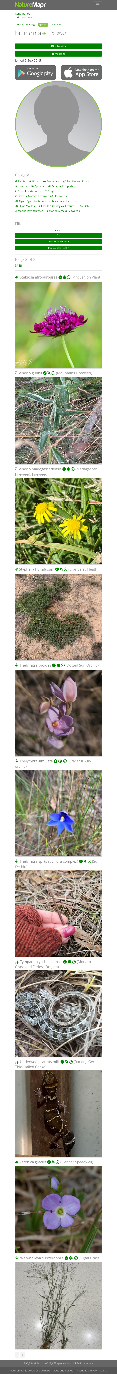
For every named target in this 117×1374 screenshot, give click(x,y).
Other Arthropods (62, 186)
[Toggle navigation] (97, 4)
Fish (86, 206)
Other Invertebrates (29, 191)
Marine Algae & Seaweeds (64, 210)
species (43, 24)
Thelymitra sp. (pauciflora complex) (49, 861)
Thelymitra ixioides (35, 665)
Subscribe (58, 46)
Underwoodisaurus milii (40, 1061)
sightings (31, 24)
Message (58, 53)
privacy (93, 1370)
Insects (23, 186)
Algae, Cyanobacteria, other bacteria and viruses (47, 201)
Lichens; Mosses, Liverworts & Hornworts (42, 196)
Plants (21, 181)
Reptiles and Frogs (78, 181)
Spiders (39, 186)
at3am (47, 1370)
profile (19, 24)
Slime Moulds (27, 206)
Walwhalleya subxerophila (42, 1257)
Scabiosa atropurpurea (38, 277)
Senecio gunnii (30, 373)
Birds (35, 181)
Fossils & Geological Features (58, 206)
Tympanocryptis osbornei (41, 961)
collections (56, 24)
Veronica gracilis (32, 1161)
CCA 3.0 (103, 1370)
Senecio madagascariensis (39, 469)
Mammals (53, 181)
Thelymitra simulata (36, 761)
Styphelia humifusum (36, 569)
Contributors (22, 13)
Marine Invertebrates (30, 210)
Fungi (51, 191)
